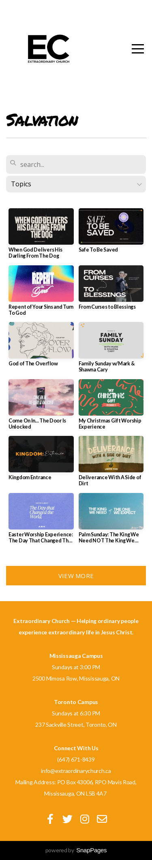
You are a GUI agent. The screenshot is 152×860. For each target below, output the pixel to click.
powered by (76, 850)
